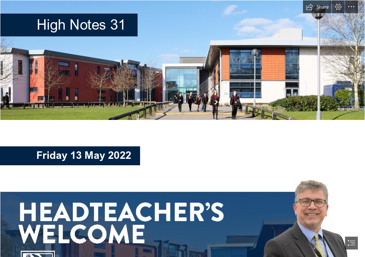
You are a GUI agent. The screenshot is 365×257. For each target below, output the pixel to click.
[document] (182, 128)
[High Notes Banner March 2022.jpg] (182, 60)
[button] (317, 6)
